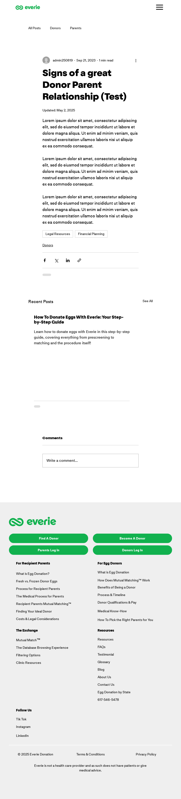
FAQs (101, 647)
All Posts (34, 28)
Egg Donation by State (114, 692)
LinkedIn (22, 736)
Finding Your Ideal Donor (34, 611)
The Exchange (27, 631)
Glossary (104, 662)
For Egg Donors (110, 563)
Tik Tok (21, 719)
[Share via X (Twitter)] (56, 260)
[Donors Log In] (132, 550)
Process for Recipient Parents (38, 589)
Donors (55, 28)
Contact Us (106, 685)
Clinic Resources (28, 663)
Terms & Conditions (90, 754)
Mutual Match (26, 640)
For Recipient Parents (33, 563)
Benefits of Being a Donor (117, 587)
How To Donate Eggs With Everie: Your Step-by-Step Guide (78, 320)
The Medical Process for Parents (40, 596)
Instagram (23, 727)
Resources (106, 631)
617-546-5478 (108, 700)
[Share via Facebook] (44, 260)
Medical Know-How (112, 611)
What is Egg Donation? (32, 574)
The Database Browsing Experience (42, 648)
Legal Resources (57, 234)
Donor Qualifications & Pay (117, 602)
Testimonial (106, 655)
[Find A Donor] (48, 538)
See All (148, 301)
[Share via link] (79, 260)
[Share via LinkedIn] (68, 260)
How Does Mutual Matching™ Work (124, 580)
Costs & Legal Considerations (37, 619)
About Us (104, 677)
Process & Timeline (111, 595)
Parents (75, 28)
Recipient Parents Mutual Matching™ (43, 604)
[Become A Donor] (132, 538)
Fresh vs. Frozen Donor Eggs (36, 581)
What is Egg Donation (113, 572)
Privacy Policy (146, 754)
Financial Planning (91, 234)
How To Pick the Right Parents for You (125, 620)
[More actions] (136, 60)
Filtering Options (28, 655)
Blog (101, 670)
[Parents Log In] (48, 550)
